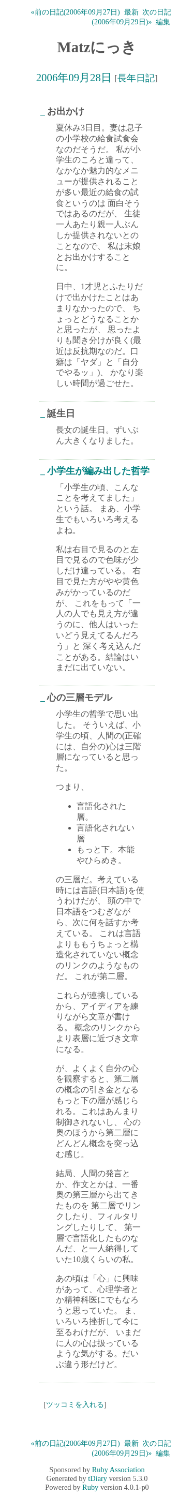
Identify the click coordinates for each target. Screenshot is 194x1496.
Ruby (90, 1487)
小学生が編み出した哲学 (98, 471)
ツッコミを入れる (75, 1404)
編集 (163, 22)
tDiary (97, 1478)
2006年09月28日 (74, 77)
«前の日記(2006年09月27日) (75, 12)
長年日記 (136, 78)
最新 (131, 12)
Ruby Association (118, 1469)
